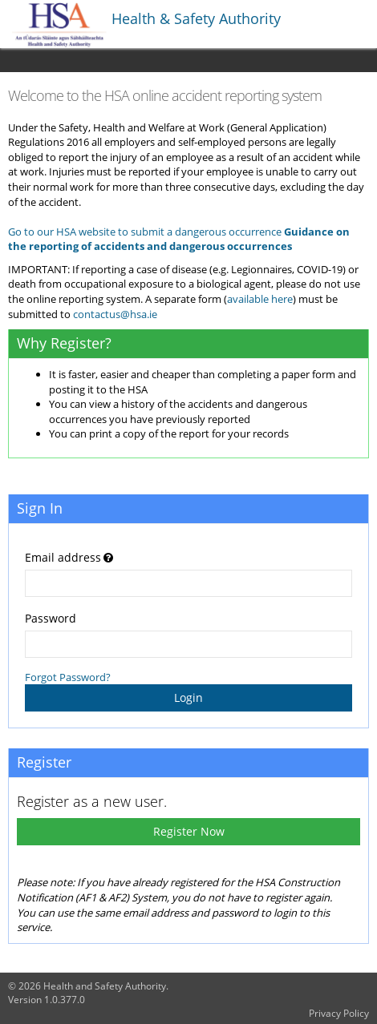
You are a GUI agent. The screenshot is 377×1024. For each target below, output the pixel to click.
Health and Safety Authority (104, 986)
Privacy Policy (339, 1013)
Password (50, 618)
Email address (63, 557)
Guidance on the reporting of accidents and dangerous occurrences (179, 239)
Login (188, 697)
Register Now (189, 831)
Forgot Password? (68, 677)
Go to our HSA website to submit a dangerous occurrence (145, 231)
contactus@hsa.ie (115, 314)
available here (260, 299)
